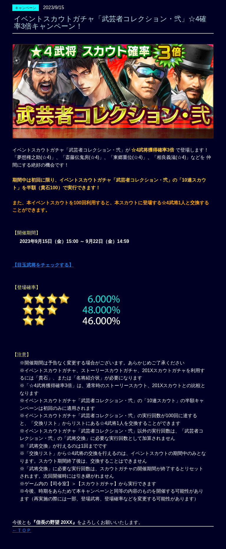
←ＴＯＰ (21, 530)
